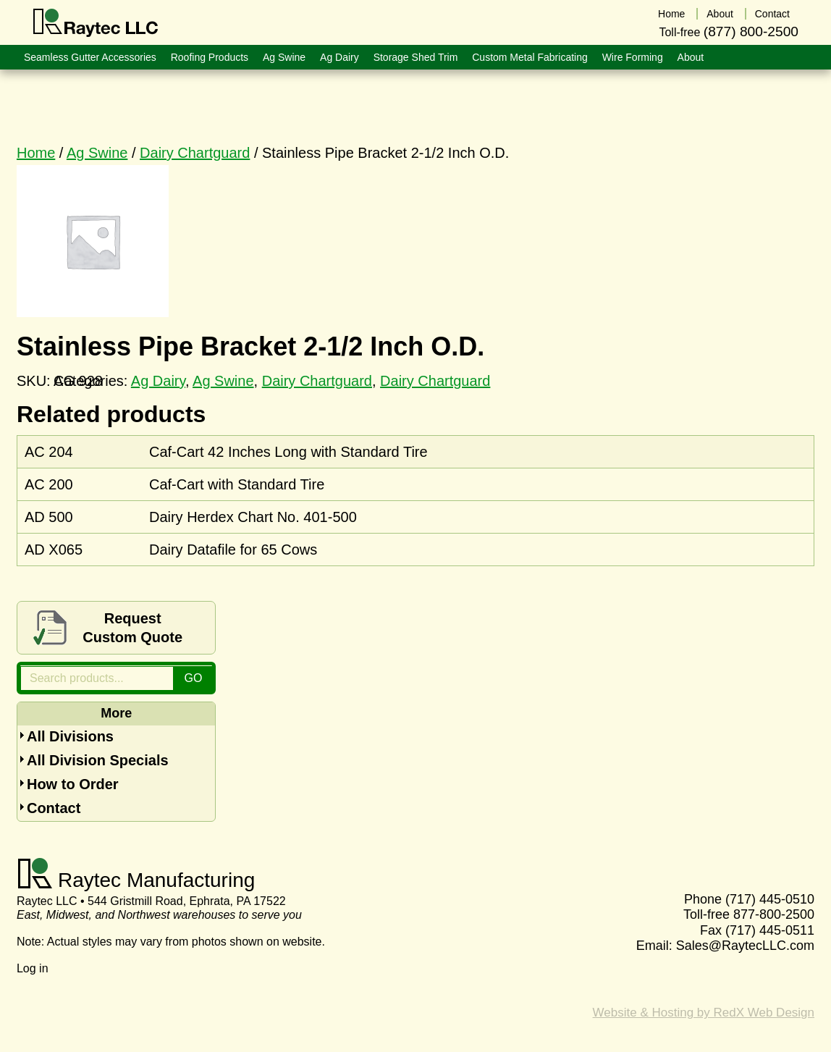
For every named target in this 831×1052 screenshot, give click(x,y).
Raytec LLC (96, 23)
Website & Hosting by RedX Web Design (703, 1012)
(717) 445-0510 (769, 899)
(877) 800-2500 (751, 31)
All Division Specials (98, 760)
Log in (32, 968)
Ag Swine (97, 153)
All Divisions (70, 736)
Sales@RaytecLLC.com (745, 945)
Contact (53, 808)
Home (36, 153)
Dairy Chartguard (195, 153)
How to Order (73, 784)
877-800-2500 (773, 914)
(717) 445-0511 (769, 930)
